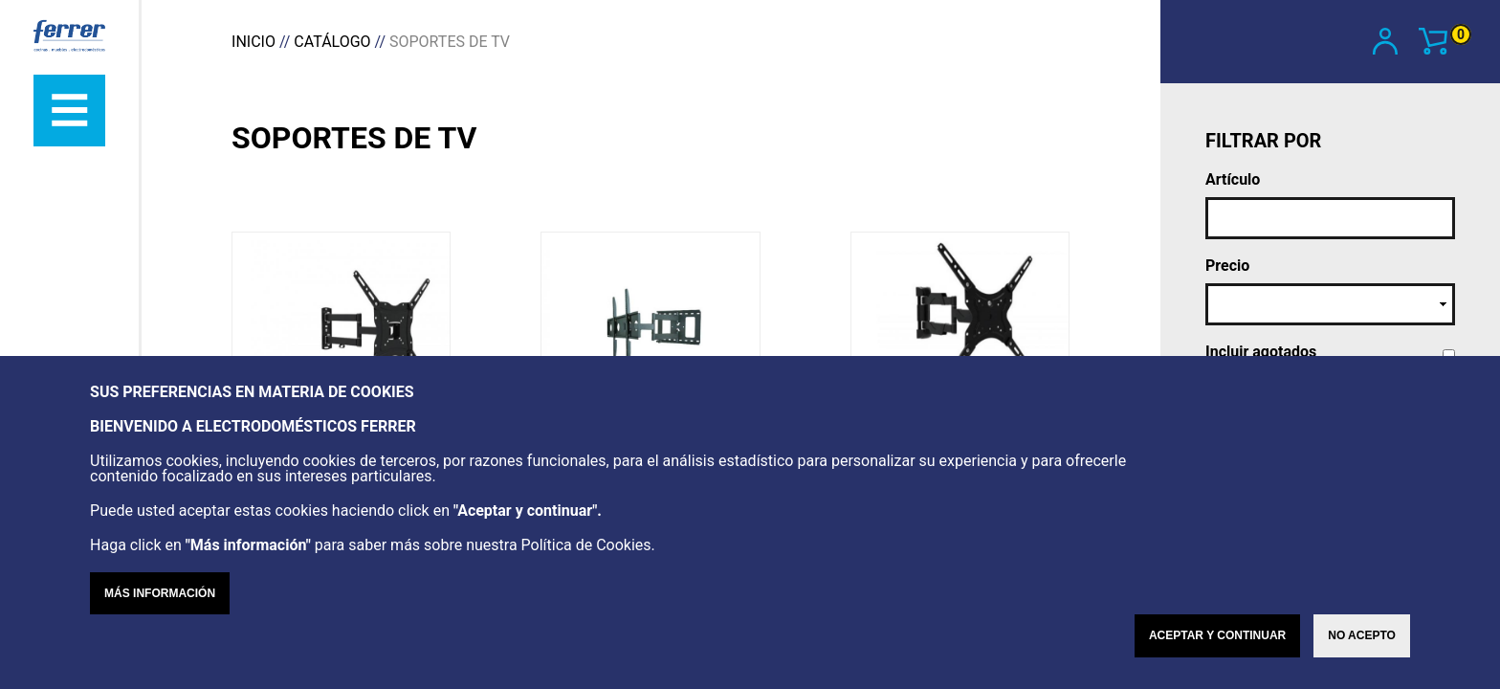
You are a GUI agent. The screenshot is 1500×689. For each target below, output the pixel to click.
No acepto (1362, 661)
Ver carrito (1445, 39)
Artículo (1232, 180)
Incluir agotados (1260, 352)
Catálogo (332, 42)
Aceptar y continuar (1217, 661)
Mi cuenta (1386, 41)
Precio (1227, 266)
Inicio (254, 42)
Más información (159, 619)
